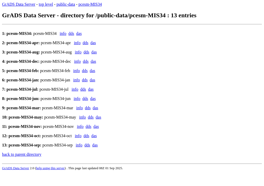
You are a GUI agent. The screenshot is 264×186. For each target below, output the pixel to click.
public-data (65, 4)
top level (46, 4)
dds (71, 33)
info (63, 33)
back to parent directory (21, 154)
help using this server (50, 168)
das (79, 33)
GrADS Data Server (18, 4)
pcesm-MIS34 (90, 4)
